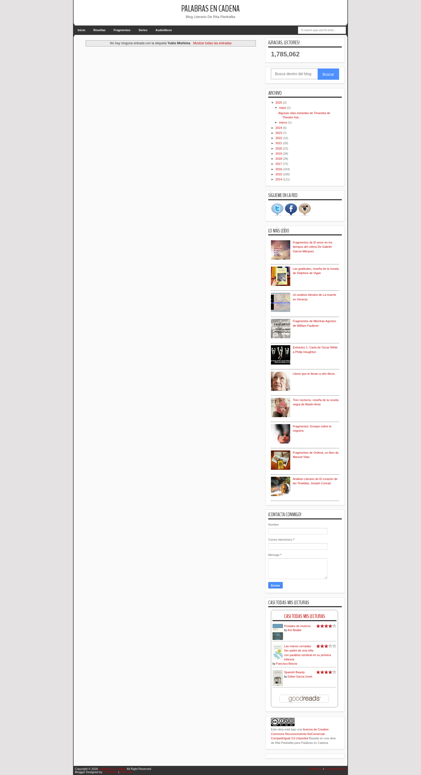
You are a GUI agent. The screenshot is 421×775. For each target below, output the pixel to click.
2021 (279, 143)
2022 (279, 138)
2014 (279, 179)
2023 (279, 132)
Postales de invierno (297, 626)
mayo (283, 107)
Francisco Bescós (286, 663)
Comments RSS (335, 768)
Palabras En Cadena (210, 9)
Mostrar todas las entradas (212, 43)
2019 (279, 153)
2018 (279, 158)
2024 (279, 127)
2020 (279, 148)
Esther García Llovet (300, 676)
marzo (283, 122)
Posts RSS (315, 768)
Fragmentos (122, 30)
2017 (279, 163)
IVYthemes (110, 772)
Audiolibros (163, 30)
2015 (279, 174)
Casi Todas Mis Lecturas (304, 616)
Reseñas (99, 30)
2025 (279, 102)
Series (143, 30)
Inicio (81, 30)
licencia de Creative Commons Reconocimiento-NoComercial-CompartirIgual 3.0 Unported (300, 734)
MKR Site (126, 772)
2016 (279, 169)
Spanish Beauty (294, 672)
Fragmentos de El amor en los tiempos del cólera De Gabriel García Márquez (312, 247)
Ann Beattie (295, 630)
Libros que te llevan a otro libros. (314, 373)
